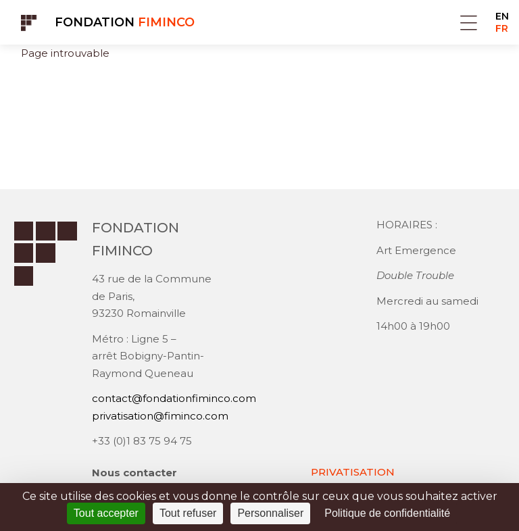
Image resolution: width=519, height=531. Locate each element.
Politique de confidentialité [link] (387, 513)
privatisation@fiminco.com (160, 415)
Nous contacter (134, 472)
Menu (469, 23)
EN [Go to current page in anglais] (502, 16)
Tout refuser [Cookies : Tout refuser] (187, 513)
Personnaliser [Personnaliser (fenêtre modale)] (270, 513)
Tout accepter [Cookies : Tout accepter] (106, 513)
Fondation (125, 22)
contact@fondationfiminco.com (174, 398)
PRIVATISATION (353, 471)
